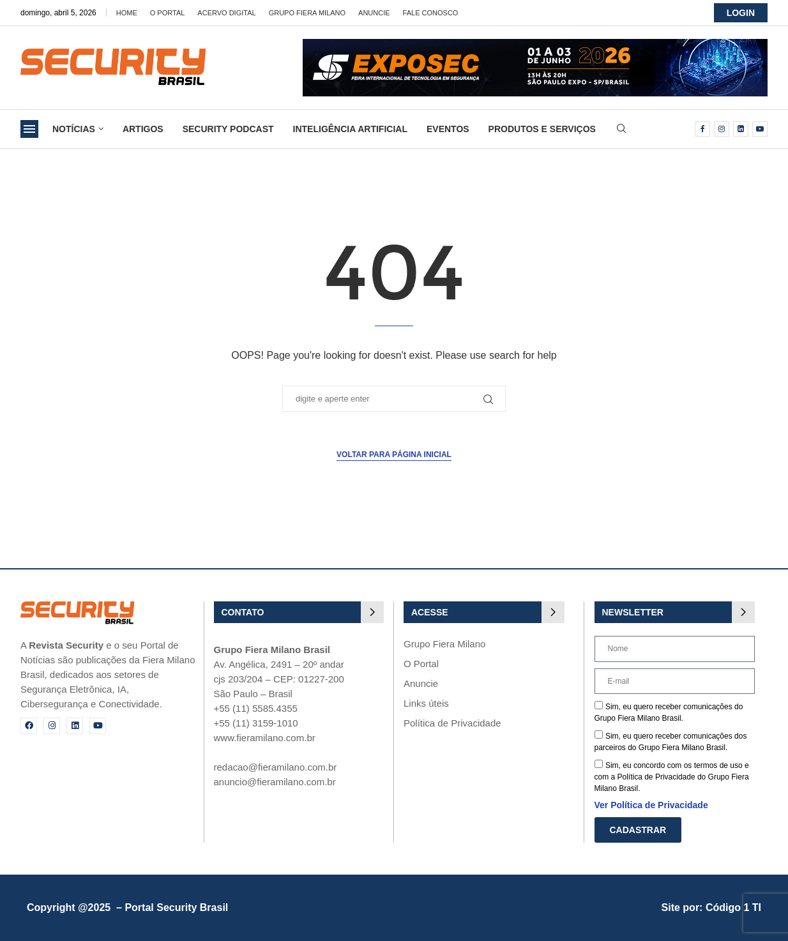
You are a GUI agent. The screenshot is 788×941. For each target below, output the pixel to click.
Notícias (73, 129)
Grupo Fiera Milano (307, 13)
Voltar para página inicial (394, 454)
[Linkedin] (740, 129)
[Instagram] (721, 129)
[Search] (621, 129)
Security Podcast (228, 129)
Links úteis (426, 703)
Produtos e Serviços (542, 129)
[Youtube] (760, 129)
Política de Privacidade (452, 723)
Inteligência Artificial (350, 129)
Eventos (448, 129)
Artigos (143, 129)
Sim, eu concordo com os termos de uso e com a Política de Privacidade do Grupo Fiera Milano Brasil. (672, 777)
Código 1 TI (733, 907)
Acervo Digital (226, 13)
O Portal (167, 13)
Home (126, 13)
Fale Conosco (430, 13)
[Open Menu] (29, 129)
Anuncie (374, 13)
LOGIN (741, 13)
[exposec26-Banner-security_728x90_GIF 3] (535, 44)
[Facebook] (702, 129)
